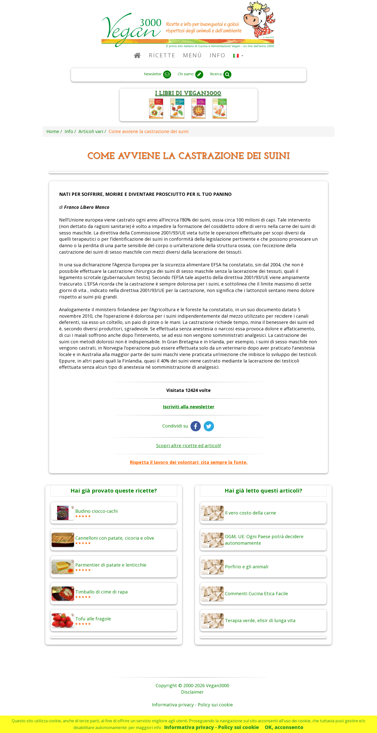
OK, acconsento (284, 727)
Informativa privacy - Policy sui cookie (211, 727)
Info (218, 55)
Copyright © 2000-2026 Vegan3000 (192, 685)
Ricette (162, 55)
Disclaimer (192, 692)
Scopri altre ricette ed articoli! (188, 445)
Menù (192, 55)
